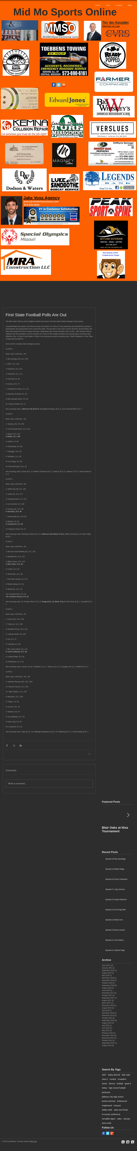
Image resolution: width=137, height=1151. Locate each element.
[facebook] (132, 1142)
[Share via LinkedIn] (20, 745)
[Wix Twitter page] (58, 85)
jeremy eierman (108, 1101)
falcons (112, 1083)
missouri (117, 1105)
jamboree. (106, 1092)
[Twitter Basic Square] (107, 1133)
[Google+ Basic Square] (112, 1133)
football (120, 1083)
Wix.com (33, 1141)
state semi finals (121, 1110)
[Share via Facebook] (7, 745)
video (119, 1119)
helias (104, 1088)
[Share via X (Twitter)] (13, 745)
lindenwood (122, 1101)
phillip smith (107, 1110)
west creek (106, 1123)
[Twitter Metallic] (127, 1142)
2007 (104, 1075)
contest (113, 1079)
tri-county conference (111, 1114)
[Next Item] (128, 815)
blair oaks (126, 1075)
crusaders (122, 1079)
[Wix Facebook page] (54, 85)
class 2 (105, 1079)
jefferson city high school (112, 1097)
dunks (104, 1083)
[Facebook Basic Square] (103, 1133)
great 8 (128, 1083)
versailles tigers (108, 1119)
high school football (117, 1088)
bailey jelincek (114, 1075)
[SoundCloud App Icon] (63, 85)
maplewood (107, 1105)
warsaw (126, 1119)
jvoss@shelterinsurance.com (41, 201)
